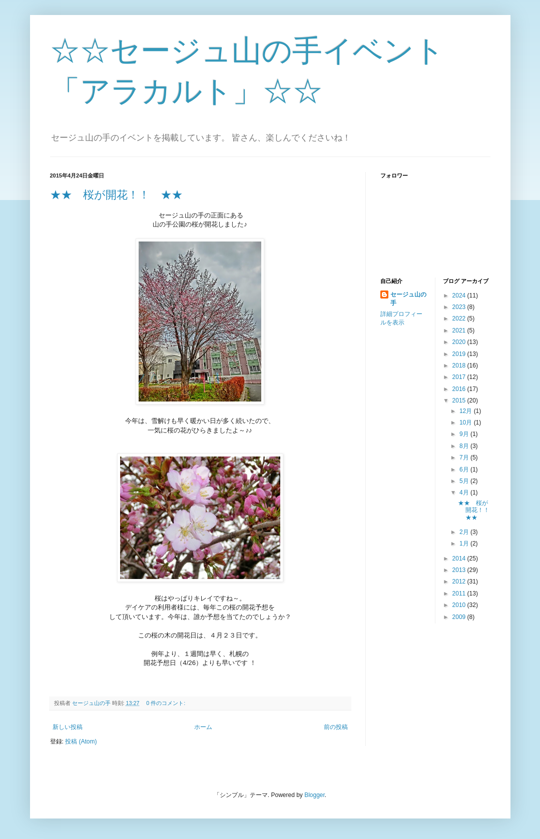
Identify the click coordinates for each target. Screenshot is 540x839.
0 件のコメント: (166, 703)
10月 (466, 422)
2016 (459, 389)
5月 (464, 481)
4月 (464, 492)
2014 (459, 558)
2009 (459, 617)
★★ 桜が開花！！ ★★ (116, 194)
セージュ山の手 (408, 298)
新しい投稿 (68, 727)
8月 (464, 446)
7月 (464, 457)
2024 (459, 295)
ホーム (203, 727)
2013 (459, 570)
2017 (459, 377)
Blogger (314, 795)
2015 (459, 400)
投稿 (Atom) (81, 741)
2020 (459, 342)
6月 (464, 469)
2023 (459, 307)
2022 (459, 318)
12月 (466, 411)
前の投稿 (336, 727)
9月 (464, 434)
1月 (464, 543)
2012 (459, 581)
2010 (459, 605)
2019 (459, 354)
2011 (459, 593)
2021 (459, 330)
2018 (459, 365)
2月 (464, 532)
